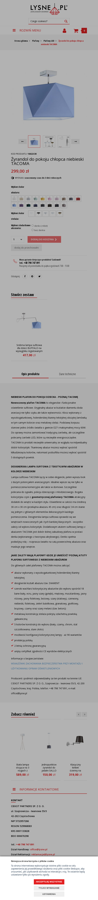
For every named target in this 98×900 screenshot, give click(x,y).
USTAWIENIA (49, 894)
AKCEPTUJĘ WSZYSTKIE (49, 881)
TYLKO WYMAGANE (49, 888)
